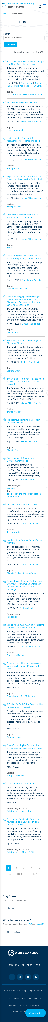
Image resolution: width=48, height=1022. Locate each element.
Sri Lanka (38, 85)
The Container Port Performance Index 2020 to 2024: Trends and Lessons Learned (25, 381)
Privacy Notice (19, 999)
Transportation (14, 168)
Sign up (10, 908)
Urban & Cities (29, 852)
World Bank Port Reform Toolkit (22, 504)
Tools (9, 247)
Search (6, 33)
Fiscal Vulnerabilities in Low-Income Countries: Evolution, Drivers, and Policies (24, 666)
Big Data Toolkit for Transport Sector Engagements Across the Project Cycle (25, 178)
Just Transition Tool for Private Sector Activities (24, 541)
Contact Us (40, 924)
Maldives (18, 85)
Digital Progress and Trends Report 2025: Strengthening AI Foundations (24, 257)
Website (11, 488)
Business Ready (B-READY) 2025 (22, 102)
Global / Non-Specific (31, 121)
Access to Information (18, 1005)
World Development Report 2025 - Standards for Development (23, 216)
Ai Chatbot (35, 1013)
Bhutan (38, 83)
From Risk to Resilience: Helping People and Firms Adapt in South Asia (25, 63)
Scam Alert (34, 1005)
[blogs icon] (36, 977)
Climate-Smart (35, 94)
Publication (12, 616)
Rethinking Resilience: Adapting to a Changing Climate (24, 342)
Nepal (28, 85)
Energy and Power (15, 655)
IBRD (10, 965)
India (9, 85)
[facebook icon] (12, 977)
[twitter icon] (20, 977)
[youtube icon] (28, 977)
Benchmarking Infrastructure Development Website (20, 459)
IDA (17, 965)
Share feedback (14, 932)
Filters (25, 22)
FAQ (30, 924)
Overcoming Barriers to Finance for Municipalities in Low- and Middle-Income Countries (23, 822)
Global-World (27, 479)
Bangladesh (26, 83)
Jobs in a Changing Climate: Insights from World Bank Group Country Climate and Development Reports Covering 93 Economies (24, 300)
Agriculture (27, 811)
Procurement (13, 496)
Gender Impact (14, 737)
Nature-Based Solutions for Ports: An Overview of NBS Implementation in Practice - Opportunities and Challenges (24, 585)
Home (5, 14)
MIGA (29, 965)
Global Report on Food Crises (21, 783)
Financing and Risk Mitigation (27, 493)
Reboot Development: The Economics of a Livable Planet (24, 421)
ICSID (37, 965)
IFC (22, 965)
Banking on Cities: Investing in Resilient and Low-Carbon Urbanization (25, 626)
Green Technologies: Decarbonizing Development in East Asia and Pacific (24, 746)
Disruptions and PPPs (17, 94)
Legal (9, 999)
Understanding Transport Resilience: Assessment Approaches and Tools (24, 139)
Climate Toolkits (14, 573)
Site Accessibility (34, 999)
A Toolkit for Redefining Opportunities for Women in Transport (25, 705)
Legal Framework (15, 130)
